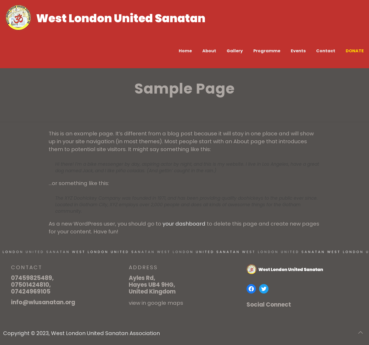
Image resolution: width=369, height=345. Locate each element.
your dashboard (184, 223)
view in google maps (156, 303)
